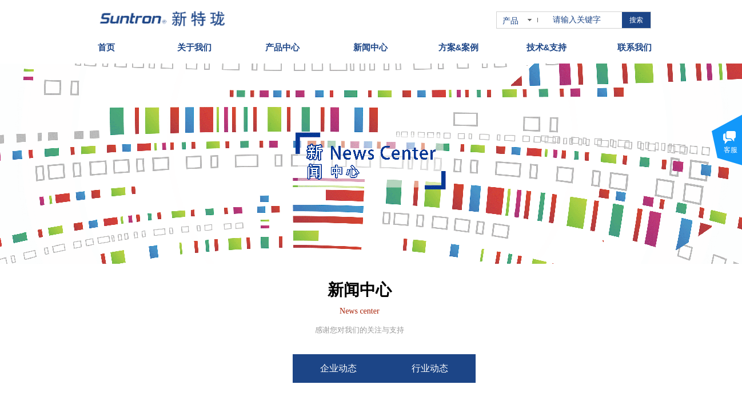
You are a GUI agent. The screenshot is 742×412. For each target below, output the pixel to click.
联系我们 (634, 44)
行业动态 (459, 368)
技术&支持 (546, 44)
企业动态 (367, 368)
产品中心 (282, 44)
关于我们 (194, 44)
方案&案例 (458, 44)
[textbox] (585, 20)
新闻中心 (370, 44)
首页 (106, 44)
